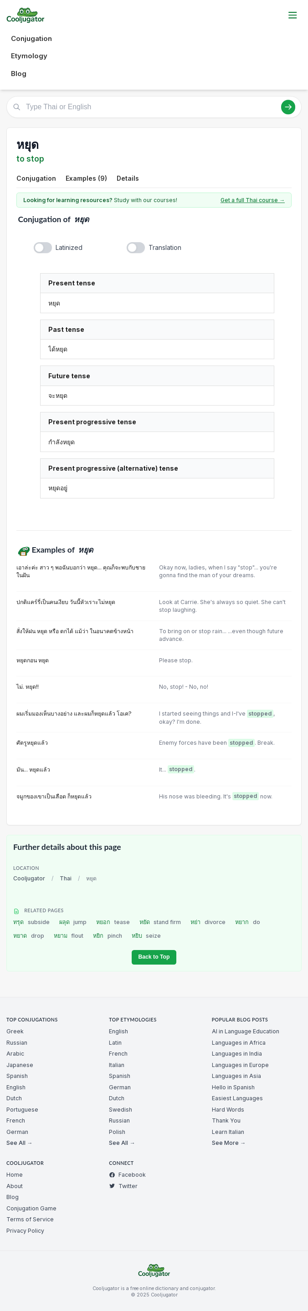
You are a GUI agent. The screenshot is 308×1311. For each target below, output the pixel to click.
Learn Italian (228, 1131)
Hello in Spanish (233, 1087)
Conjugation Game (31, 1208)
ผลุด (73, 922)
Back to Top (153, 957)
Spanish (17, 1075)
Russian (16, 1042)
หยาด (28, 935)
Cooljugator (29, 878)
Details (128, 178)
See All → (19, 1142)
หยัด (160, 922)
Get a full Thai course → (253, 200)
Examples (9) (86, 178)
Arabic (15, 1053)
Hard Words (228, 1109)
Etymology (29, 55)
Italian (116, 1065)
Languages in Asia (236, 1075)
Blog (18, 73)
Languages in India (237, 1053)
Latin (115, 1042)
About (14, 1186)
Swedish (120, 1109)
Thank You (226, 1120)
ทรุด (31, 922)
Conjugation (31, 38)
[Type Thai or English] (154, 107)
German (17, 1131)
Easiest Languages (237, 1098)
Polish (117, 1131)
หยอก (113, 922)
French (15, 1120)
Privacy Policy (25, 1230)
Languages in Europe (240, 1065)
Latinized (69, 247)
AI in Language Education (245, 1031)
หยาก (247, 922)
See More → (229, 1142)
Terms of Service (30, 1219)
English (16, 1087)
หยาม (69, 935)
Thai (66, 878)
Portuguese (22, 1109)
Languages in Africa (239, 1042)
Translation (165, 247)
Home (14, 1174)
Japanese (19, 1065)
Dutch (14, 1098)
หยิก (107, 935)
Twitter (123, 1186)
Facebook (127, 1174)
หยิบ (146, 935)
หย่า (208, 922)
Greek (15, 1031)
